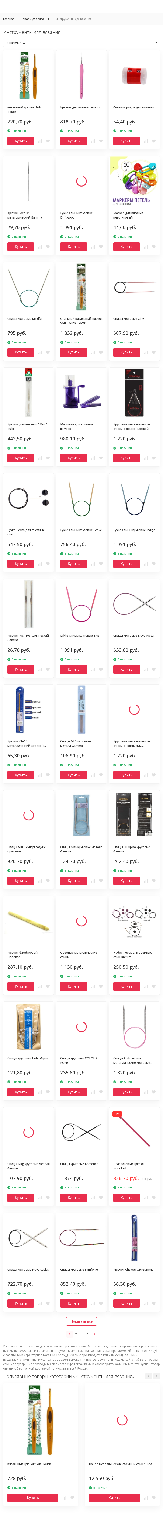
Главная (8, 19)
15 (88, 1334)
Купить (21, 140)
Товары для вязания (35, 19)
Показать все (81, 1321)
